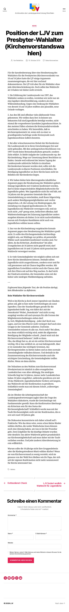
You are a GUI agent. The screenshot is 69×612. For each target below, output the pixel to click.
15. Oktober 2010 (34, 61)
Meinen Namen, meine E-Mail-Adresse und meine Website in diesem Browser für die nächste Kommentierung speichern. (35, 556)
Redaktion (19, 61)
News (34, 26)
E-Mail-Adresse (41, 537)
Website (10, 546)
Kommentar (12, 519)
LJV (11, 607)
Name (10, 537)
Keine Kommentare (52, 61)
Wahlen (12, 470)
